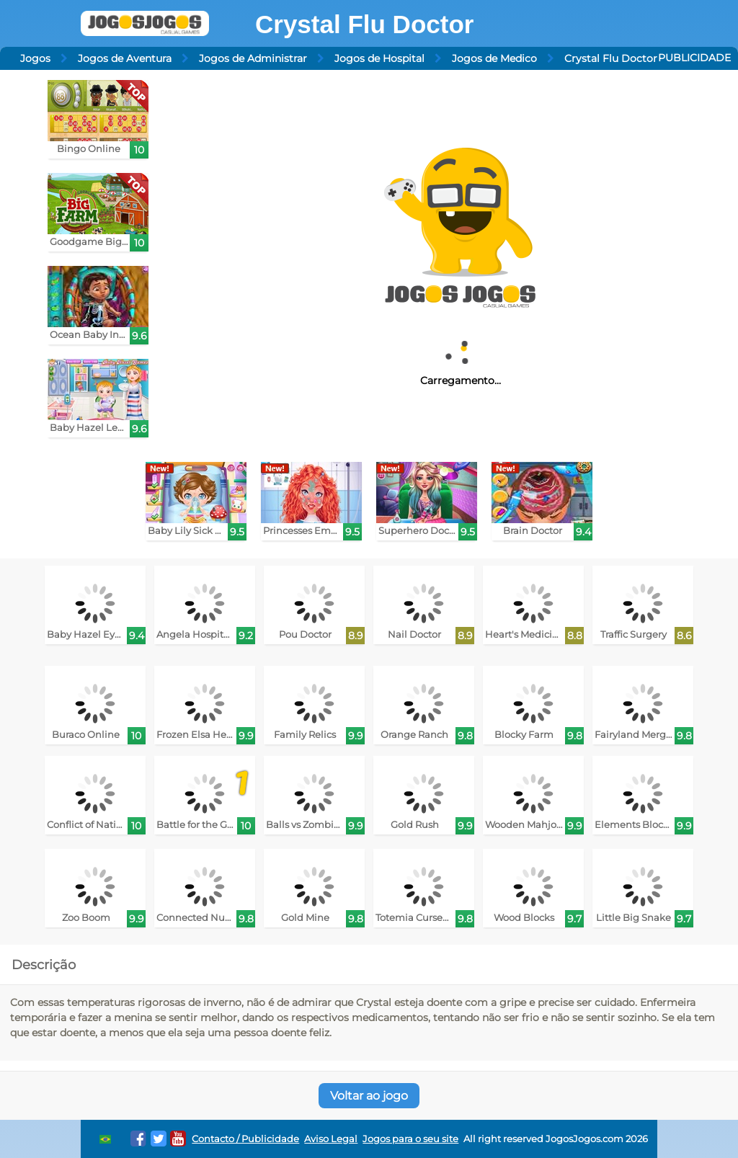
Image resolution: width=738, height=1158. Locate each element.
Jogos (35, 58)
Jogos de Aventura (125, 58)
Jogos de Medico (494, 58)
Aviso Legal (330, 1138)
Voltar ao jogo (369, 1096)
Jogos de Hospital (379, 58)
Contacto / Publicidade (245, 1138)
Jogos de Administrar (253, 58)
